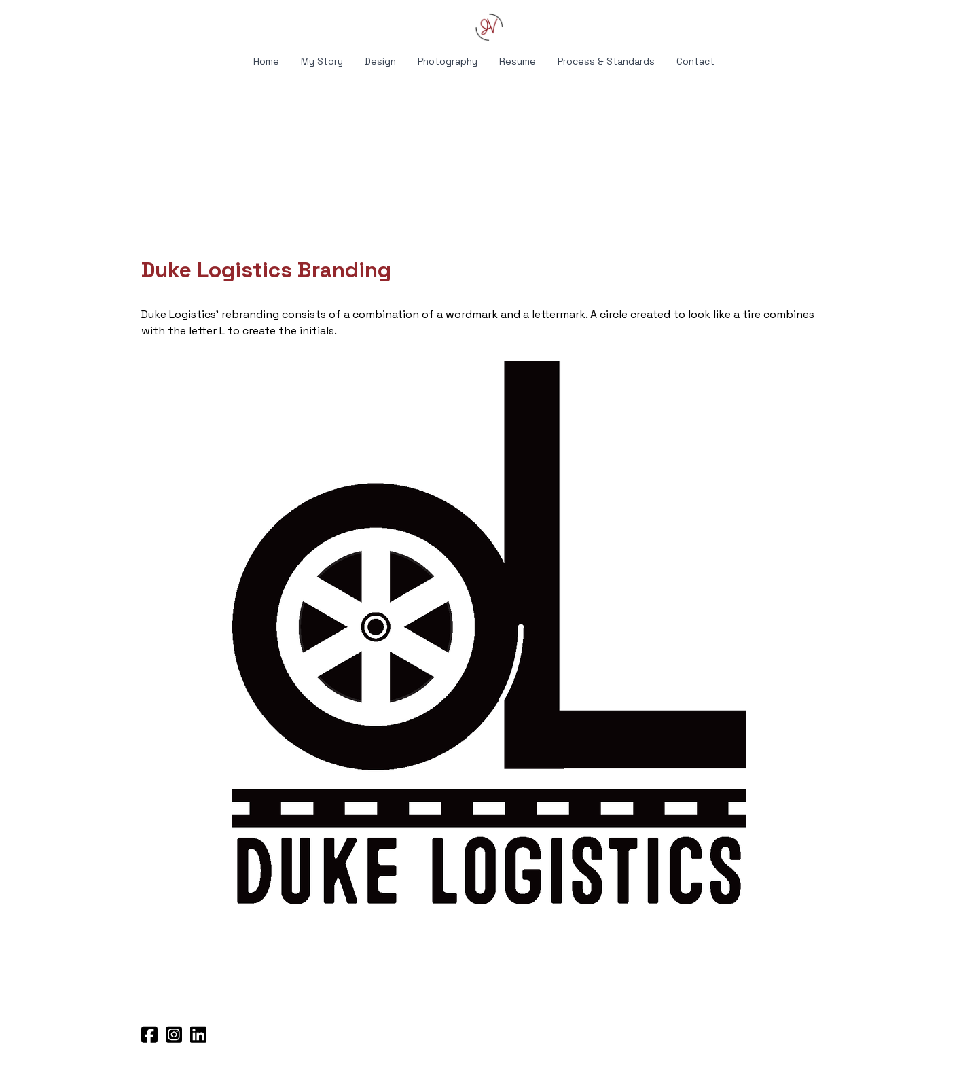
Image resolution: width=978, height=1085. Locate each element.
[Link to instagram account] (174, 1034)
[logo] (489, 27)
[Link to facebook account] (149, 1034)
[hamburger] (81, 22)
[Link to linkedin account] (198, 1034)
